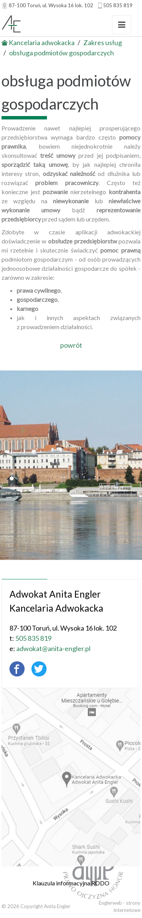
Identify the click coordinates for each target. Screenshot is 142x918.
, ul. (51, 5)
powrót (71, 345)
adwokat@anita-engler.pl (50, 648)
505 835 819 (118, 5)
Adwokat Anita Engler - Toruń (48, 24)
